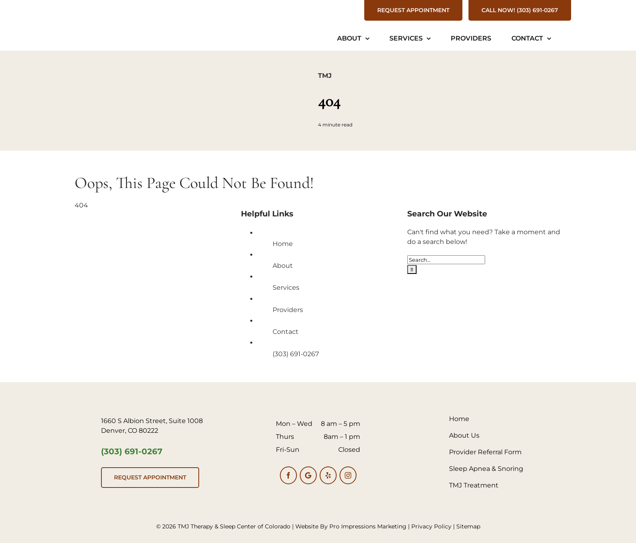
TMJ (325, 75)
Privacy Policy (431, 526)
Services (286, 287)
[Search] (412, 269)
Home (283, 244)
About (283, 265)
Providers (288, 310)
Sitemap (468, 526)
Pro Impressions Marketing (367, 526)
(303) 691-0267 (296, 354)
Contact (286, 332)
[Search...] (446, 259)
